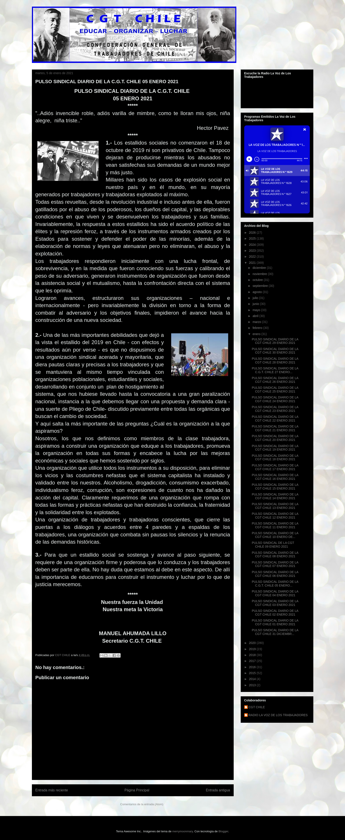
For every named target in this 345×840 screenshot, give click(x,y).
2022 (253, 256)
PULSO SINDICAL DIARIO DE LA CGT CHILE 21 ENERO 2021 (275, 428)
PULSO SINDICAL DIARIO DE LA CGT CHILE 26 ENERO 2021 (275, 379)
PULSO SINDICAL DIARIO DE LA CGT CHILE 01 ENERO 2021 (275, 622)
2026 (253, 232)
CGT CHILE (257, 707)
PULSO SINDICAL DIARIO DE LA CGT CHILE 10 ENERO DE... (275, 535)
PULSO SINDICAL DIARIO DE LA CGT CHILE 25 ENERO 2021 (275, 389)
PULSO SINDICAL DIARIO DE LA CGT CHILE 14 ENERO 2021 (275, 496)
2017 (253, 661)
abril (256, 316)
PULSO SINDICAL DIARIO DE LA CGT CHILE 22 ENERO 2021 (275, 418)
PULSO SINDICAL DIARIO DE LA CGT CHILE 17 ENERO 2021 (275, 467)
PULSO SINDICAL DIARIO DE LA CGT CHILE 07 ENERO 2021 (275, 564)
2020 (253, 643)
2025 (253, 238)
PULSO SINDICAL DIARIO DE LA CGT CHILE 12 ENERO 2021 (275, 515)
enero (257, 334)
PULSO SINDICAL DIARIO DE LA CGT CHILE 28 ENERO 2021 (275, 360)
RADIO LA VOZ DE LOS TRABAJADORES (278, 715)
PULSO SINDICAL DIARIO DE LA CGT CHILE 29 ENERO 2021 (275, 341)
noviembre (260, 274)
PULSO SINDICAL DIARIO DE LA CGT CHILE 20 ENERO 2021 (275, 438)
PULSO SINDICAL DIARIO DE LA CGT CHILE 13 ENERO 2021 (275, 506)
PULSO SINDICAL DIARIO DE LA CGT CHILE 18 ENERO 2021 (275, 457)
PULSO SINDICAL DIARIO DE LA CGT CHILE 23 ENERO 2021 (275, 409)
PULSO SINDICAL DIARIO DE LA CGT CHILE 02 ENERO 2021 (275, 612)
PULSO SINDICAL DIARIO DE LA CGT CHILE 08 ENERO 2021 (275, 554)
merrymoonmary (182, 831)
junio (256, 304)
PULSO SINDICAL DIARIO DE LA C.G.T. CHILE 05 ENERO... (275, 583)
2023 (253, 250)
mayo (257, 310)
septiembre (261, 286)
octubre (258, 280)
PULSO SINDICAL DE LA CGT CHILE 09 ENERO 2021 (273, 544)
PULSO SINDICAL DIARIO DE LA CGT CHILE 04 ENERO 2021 (275, 593)
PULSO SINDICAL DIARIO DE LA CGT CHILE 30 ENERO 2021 (275, 350)
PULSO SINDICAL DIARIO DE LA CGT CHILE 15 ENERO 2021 (275, 486)
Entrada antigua (218, 790)
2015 (253, 673)
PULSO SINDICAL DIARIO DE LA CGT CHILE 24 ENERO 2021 (275, 399)
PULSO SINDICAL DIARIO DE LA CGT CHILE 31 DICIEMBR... (275, 632)
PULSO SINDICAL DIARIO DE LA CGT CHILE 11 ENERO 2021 (275, 525)
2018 (253, 655)
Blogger (223, 831)
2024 (253, 244)
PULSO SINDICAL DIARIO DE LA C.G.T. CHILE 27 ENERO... (275, 370)
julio (256, 298)
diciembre (260, 268)
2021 (253, 262)
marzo (257, 322)
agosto (258, 292)
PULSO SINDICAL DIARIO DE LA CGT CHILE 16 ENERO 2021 (275, 477)
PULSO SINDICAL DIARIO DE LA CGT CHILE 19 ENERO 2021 (275, 447)
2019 (253, 649)
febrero (258, 328)
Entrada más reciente (51, 790)
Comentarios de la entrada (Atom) (141, 804)
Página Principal (137, 790)
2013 (253, 685)
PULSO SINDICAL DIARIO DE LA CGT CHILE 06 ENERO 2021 (275, 574)
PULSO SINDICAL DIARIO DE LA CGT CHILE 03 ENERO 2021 (275, 603)
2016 (253, 667)
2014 (253, 679)
